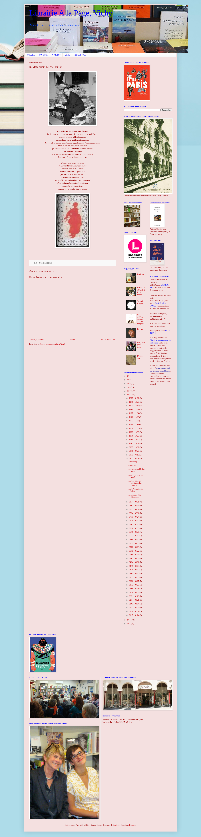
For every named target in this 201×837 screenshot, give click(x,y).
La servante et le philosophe (134, 496)
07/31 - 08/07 (134, 509)
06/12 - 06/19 (134, 536)
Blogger (132, 825)
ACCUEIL (31, 55)
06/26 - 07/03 (134, 528)
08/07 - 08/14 (134, 506)
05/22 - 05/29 (134, 547)
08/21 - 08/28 (134, 459)
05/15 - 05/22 (134, 551)
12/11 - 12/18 (134, 406)
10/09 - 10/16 (134, 440)
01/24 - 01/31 (134, 611)
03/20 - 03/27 (134, 581)
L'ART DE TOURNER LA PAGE (141, 291)
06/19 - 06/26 (134, 532)
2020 (129, 380)
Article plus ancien (108, 340)
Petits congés (133, 462)
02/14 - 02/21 (134, 600)
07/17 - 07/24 (134, 517)
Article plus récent (37, 340)
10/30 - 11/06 (134, 428)
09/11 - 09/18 (134, 455)
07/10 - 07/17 (134, 521)
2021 (129, 376)
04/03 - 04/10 (134, 574)
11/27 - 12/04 (134, 413)
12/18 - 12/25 (134, 402)
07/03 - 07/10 (134, 524)
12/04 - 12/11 (134, 409)
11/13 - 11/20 (134, 421)
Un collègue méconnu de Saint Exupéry (140, 319)
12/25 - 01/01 (134, 398)
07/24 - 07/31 (134, 513)
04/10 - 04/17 (134, 570)
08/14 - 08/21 (134, 502)
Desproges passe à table (141, 344)
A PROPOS (56, 55)
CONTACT (43, 55)
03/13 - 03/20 (134, 585)
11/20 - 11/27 (134, 417)
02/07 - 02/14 (134, 604)
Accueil (72, 340)
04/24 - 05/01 (134, 562)
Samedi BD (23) (140, 302)
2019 (129, 384)
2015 (129, 620)
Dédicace (140, 274)
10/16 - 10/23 (134, 436)
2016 (129, 395)
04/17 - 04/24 (134, 566)
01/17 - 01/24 (134, 615)
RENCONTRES (80, 55)
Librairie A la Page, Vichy (70, 12)
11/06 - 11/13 (134, 425)
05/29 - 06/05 (134, 543)
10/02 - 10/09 (134, 444)
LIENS (67, 55)
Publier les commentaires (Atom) (52, 344)
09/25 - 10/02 (134, 447)
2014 (129, 624)
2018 (129, 387)
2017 (129, 391)
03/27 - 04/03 (134, 577)
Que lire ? (132, 465)
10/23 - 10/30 (134, 432)
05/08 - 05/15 (134, 555)
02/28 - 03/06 (134, 593)
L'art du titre (140, 357)
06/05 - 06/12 (134, 540)
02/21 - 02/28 (134, 596)
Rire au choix (140, 330)
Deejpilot (116, 825)
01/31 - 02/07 (134, 608)
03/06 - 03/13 (134, 589)
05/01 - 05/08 (134, 558)
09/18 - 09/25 (134, 451)
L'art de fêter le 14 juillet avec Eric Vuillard (135, 483)
